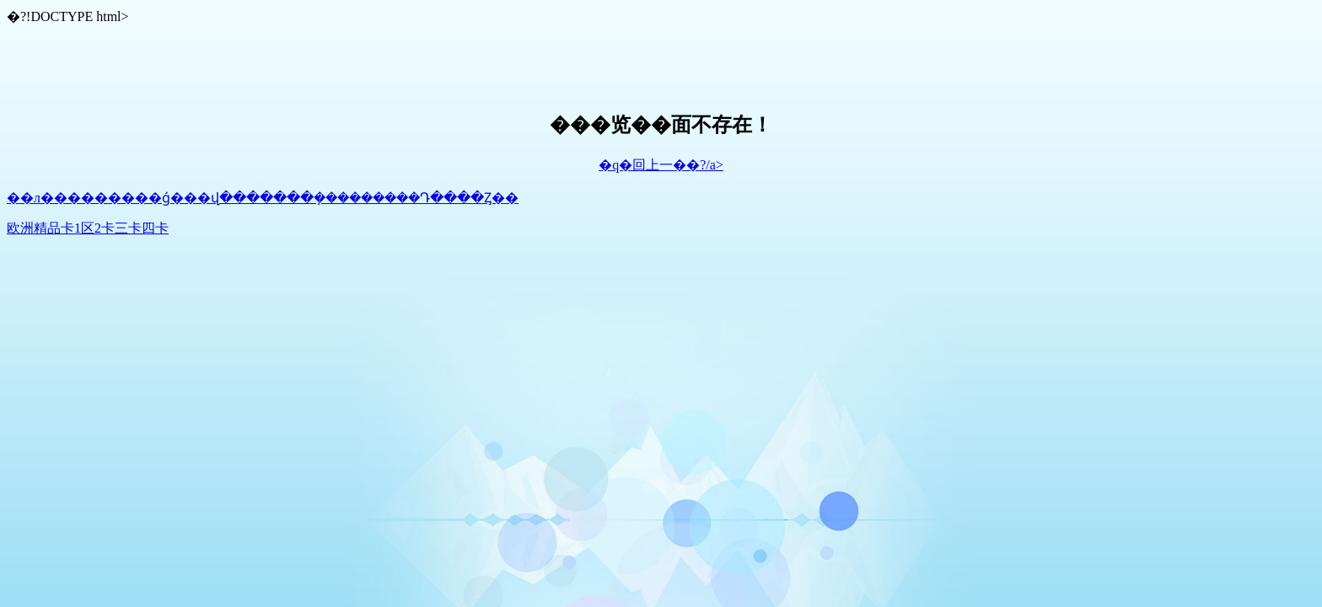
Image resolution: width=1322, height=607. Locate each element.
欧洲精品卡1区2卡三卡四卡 (88, 228)
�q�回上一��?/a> (661, 165)
